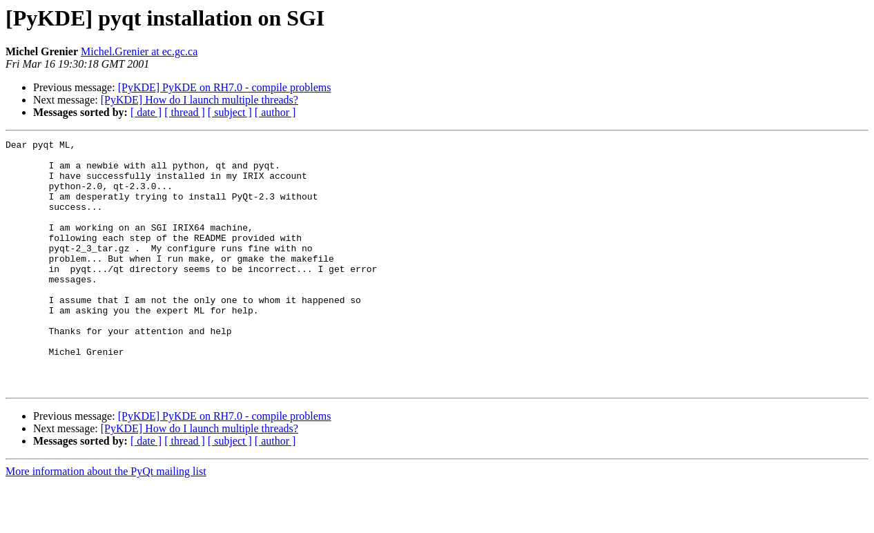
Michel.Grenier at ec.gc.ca (139, 51)
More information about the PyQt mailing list (106, 521)
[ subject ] (230, 112)
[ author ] (275, 112)
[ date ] (146, 112)
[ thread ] (184, 112)
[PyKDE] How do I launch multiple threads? (199, 100)
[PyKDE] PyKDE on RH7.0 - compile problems (224, 87)
